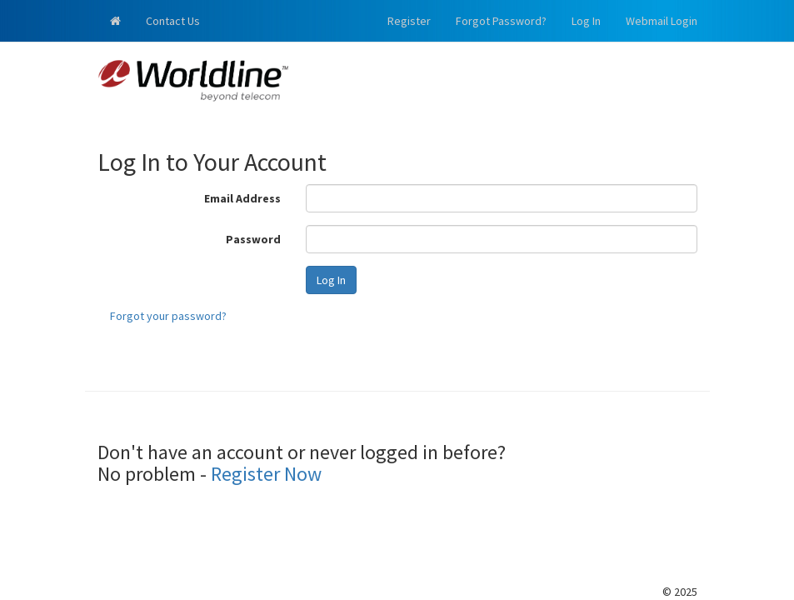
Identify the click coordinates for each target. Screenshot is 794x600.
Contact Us (173, 20)
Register (409, 20)
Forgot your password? (168, 315)
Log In (586, 20)
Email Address (242, 198)
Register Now (266, 474)
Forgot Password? (501, 20)
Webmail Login (661, 20)
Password (253, 239)
